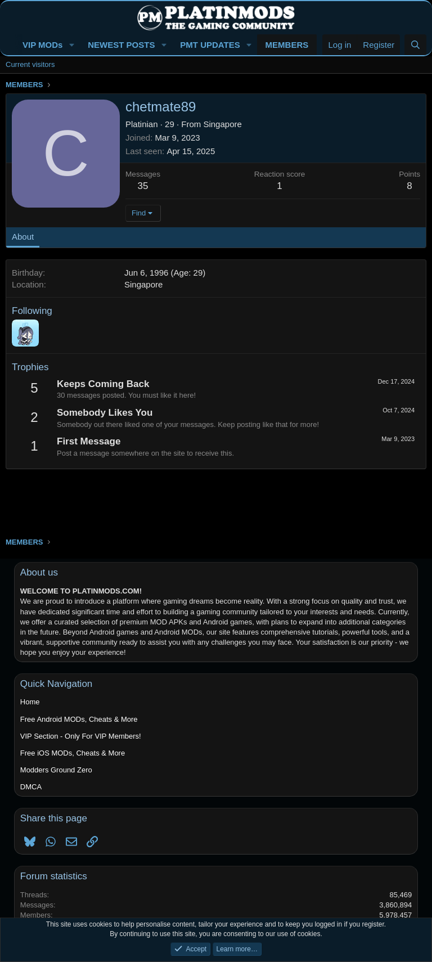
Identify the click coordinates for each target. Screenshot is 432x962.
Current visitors (30, 64)
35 (143, 186)
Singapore (222, 124)
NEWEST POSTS (121, 45)
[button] (71, 44)
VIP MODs (42, 45)
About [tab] (23, 236)
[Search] (415, 44)
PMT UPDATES (210, 45)
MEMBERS (287, 45)
